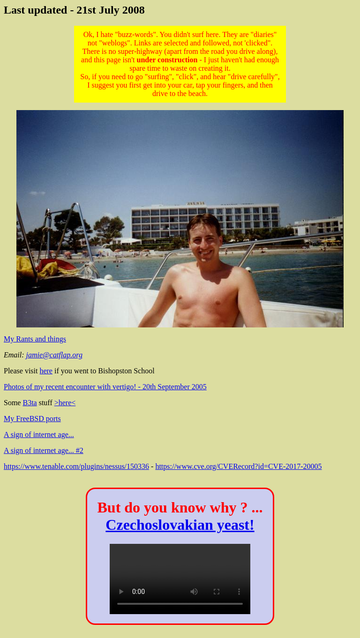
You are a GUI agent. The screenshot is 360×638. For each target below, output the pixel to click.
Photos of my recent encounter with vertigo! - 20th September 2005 (105, 387)
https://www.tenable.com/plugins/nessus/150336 (76, 466)
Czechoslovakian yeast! (179, 524)
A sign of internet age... (39, 434)
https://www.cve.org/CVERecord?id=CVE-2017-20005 (238, 466)
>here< (65, 403)
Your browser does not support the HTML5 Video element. (180, 579)
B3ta (29, 403)
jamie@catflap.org (54, 355)
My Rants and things (35, 339)
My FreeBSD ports (32, 419)
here (45, 371)
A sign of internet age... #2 (43, 450)
